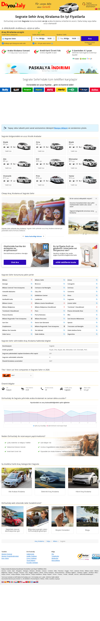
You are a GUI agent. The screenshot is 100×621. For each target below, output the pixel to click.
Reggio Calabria (33, 572)
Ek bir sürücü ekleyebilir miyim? (81, 198)
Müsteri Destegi (7, 554)
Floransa (60, 571)
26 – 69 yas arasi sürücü (44, 43)
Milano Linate (89, 571)
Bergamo (19, 571)
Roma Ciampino (49, 572)
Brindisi (38, 571)
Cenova (44, 571)
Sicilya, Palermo (25, 574)
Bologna (25, 571)
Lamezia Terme (78, 571)
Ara (90, 38)
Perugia (16, 572)
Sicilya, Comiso (6, 574)
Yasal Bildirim (31, 560)
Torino (55, 574)
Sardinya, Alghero (71, 572)
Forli (71, 571)
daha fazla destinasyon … (87, 574)
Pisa (26, 572)
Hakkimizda (30, 554)
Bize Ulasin (5, 558)
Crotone (50, 571)
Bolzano (32, 571)
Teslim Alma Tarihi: (38, 35)
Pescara (21, 572)
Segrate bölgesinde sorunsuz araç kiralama (82, 212)
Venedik (70, 574)
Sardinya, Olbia (93, 572)
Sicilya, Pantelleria (36, 574)
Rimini (41, 572)
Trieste (65, 574)
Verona (76, 574)
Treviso (60, 574)
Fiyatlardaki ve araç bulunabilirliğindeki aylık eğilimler (50, 403)
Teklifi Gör (8, 151)
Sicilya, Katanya (15, 574)
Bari (13, 571)
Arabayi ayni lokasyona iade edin (15, 43)
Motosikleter (56, 560)
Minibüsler (55, 558)
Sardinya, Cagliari (82, 572)
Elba (55, 571)
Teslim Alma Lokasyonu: (10, 35)
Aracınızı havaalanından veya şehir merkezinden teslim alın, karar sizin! (82, 205)
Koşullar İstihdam (32, 563)
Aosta (9, 571)
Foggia (67, 571)
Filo (53, 554)
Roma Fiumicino (59, 572)
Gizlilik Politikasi (32, 556)
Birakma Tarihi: (62, 35)
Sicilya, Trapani (47, 574)
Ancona (4, 571)
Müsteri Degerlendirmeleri (10, 556)
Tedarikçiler (55, 556)
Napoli (10, 572)
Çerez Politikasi (32, 558)
